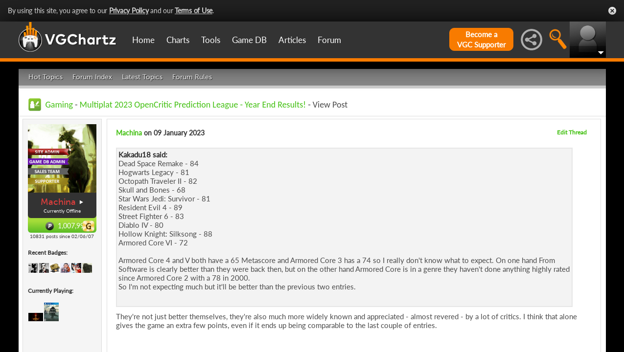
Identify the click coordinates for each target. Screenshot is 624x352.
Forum (329, 40)
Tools (210, 40)
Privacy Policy (129, 10)
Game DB (249, 40)
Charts (177, 40)
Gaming (59, 104)
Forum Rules (192, 77)
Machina (58, 202)
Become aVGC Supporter (481, 39)
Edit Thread (572, 132)
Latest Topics (142, 77)
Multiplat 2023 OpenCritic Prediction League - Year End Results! (193, 104)
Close (612, 11)
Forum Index (92, 77)
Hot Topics (45, 77)
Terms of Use (193, 10)
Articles (292, 40)
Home (143, 40)
